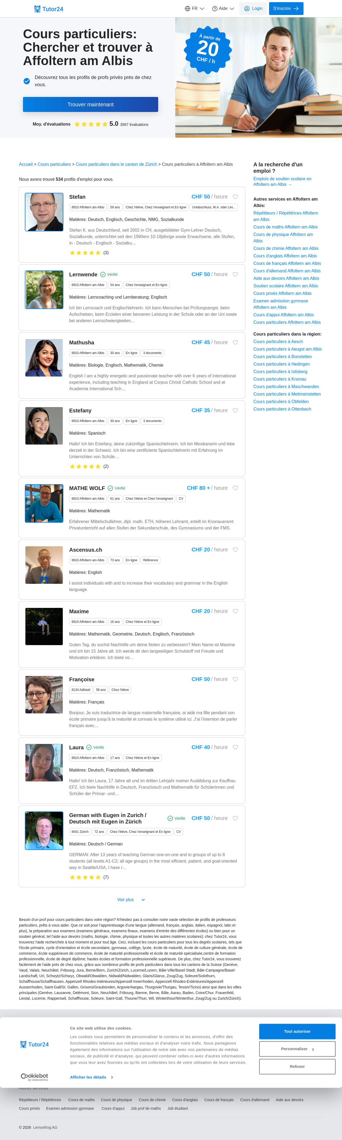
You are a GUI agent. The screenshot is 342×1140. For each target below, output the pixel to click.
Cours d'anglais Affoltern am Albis (285, 256)
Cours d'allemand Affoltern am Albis (287, 271)
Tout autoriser (297, 1083)
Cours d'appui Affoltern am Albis (284, 315)
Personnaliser (297, 1101)
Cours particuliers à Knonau (280, 379)
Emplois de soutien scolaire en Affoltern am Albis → (283, 181)
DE (305, 1021)
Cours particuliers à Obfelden (281, 401)
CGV (237, 1021)
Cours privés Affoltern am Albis (283, 293)
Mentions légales (208, 1021)
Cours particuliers (54, 164)
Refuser (297, 1118)
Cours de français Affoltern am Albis (287, 263)
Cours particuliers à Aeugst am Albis (288, 349)
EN (294, 1021)
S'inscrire (286, 8)
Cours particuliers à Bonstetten (283, 356)
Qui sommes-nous (140, 1021)
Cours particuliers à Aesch (278, 341)
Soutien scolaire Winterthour (234, 1063)
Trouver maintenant (91, 104)
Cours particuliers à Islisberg (281, 371)
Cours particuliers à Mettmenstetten (287, 394)
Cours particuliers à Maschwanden (286, 386)
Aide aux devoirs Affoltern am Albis (286, 278)
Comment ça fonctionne (61, 1021)
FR (194, 8)
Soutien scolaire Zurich (300, 1063)
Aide (223, 8)
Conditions (175, 1021)
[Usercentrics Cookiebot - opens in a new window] (34, 1130)
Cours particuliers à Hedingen (282, 364)
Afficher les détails (88, 1129)
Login (253, 8)
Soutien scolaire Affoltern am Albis (286, 286)
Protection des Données (39, 1033)
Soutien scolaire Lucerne (165, 1063)
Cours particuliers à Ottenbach (282, 409)
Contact (25, 1021)
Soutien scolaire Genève (98, 1063)
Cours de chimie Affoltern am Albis (286, 248)
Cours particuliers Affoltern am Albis (287, 322)
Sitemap (128, 1033)
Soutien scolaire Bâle (36, 1063)
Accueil (26, 164)
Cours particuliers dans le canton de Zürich (116, 164)
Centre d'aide (104, 1021)
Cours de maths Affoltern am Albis (286, 227)
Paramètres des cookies (90, 1033)
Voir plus (131, 900)
